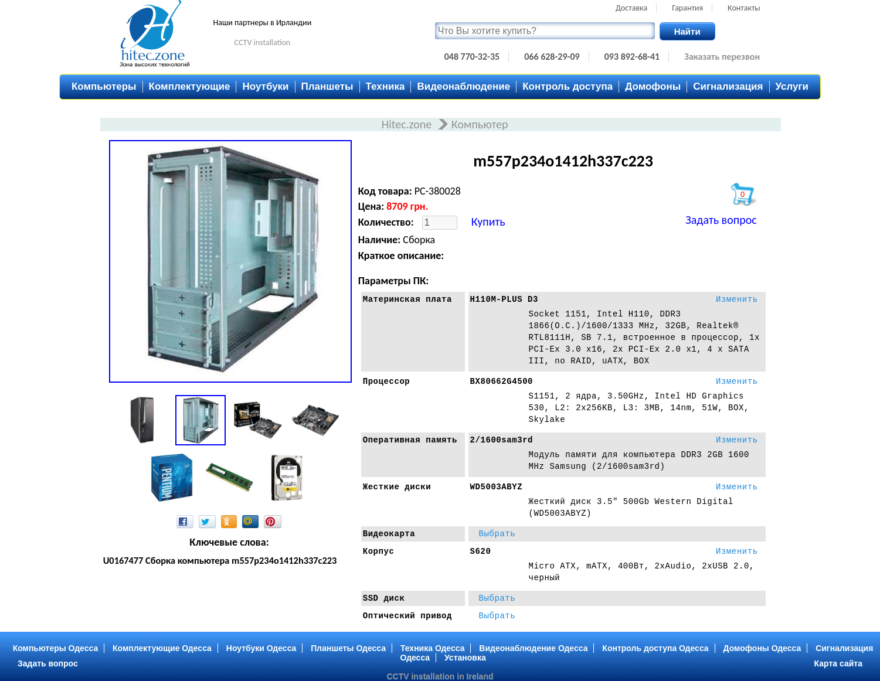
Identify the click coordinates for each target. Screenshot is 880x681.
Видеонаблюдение (463, 86)
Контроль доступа (567, 86)
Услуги (792, 86)
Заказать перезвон (722, 56)
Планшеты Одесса (348, 648)
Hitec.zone (408, 124)
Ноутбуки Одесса (261, 648)
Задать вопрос (720, 220)
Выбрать (497, 534)
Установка (465, 657)
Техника (385, 86)
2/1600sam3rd (502, 440)
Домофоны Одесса (762, 648)
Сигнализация (728, 86)
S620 (480, 551)
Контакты (744, 8)
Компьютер (479, 124)
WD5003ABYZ (496, 487)
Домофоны (653, 86)
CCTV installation (263, 42)
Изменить (737, 299)
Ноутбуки (265, 86)
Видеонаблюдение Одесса (533, 648)
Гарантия (687, 8)
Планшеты (327, 86)
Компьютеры (104, 86)
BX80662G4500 (502, 381)
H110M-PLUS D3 (504, 299)
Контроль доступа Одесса (655, 648)
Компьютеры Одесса (55, 648)
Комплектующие (189, 86)
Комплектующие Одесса (162, 648)
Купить (488, 221)
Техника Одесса (432, 648)
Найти (687, 31)
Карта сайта (838, 663)
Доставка (631, 8)
